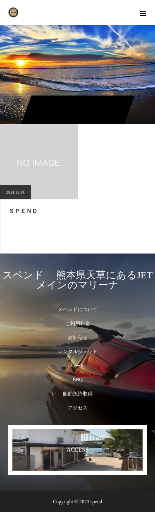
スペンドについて (78, 309)
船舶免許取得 (78, 394)
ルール (77, 365)
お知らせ (78, 337)
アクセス (78, 408)
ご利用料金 (77, 323)
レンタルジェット (78, 351)
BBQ (77, 380)
